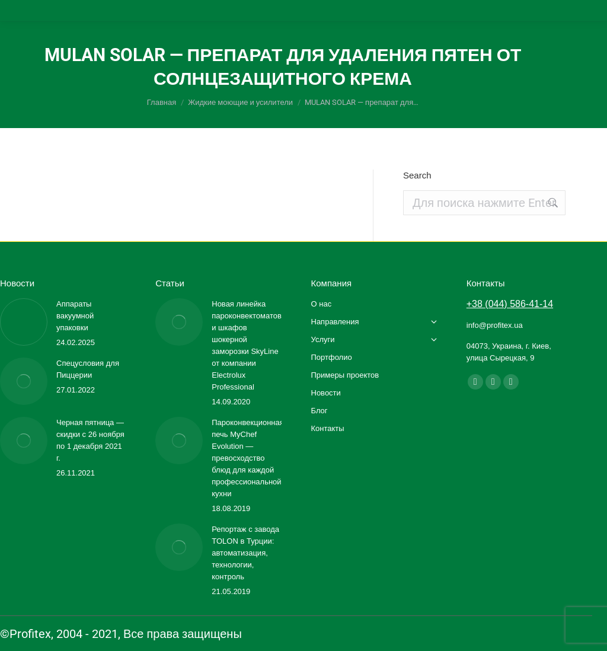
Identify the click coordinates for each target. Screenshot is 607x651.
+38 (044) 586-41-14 (510, 304)
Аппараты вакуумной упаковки (75, 315)
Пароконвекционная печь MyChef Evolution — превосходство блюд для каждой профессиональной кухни (248, 458)
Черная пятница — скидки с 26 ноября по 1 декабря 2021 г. (90, 440)
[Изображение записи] (23, 322)
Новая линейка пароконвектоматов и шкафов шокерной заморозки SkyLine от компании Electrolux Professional (247, 345)
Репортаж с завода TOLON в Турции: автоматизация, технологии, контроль (245, 553)
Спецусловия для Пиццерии (87, 369)
